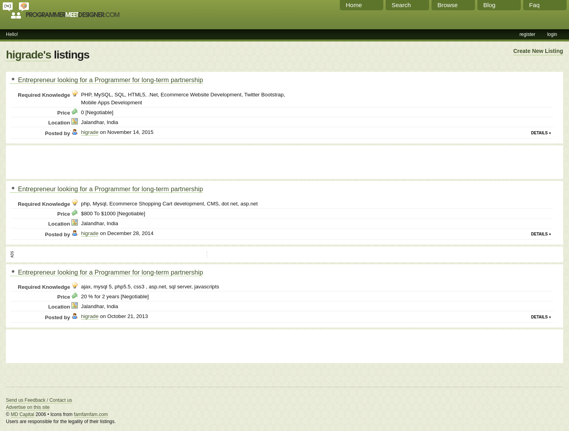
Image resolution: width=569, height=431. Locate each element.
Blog (489, 5)
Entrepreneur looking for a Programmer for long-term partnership (106, 79)
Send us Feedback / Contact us (39, 400)
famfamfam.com (91, 414)
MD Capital (22, 414)
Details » (541, 133)
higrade (89, 132)
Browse (447, 5)
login (552, 34)
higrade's (28, 55)
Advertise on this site (28, 407)
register (527, 34)
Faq (534, 5)
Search (401, 5)
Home (354, 5)
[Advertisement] (102, 161)
